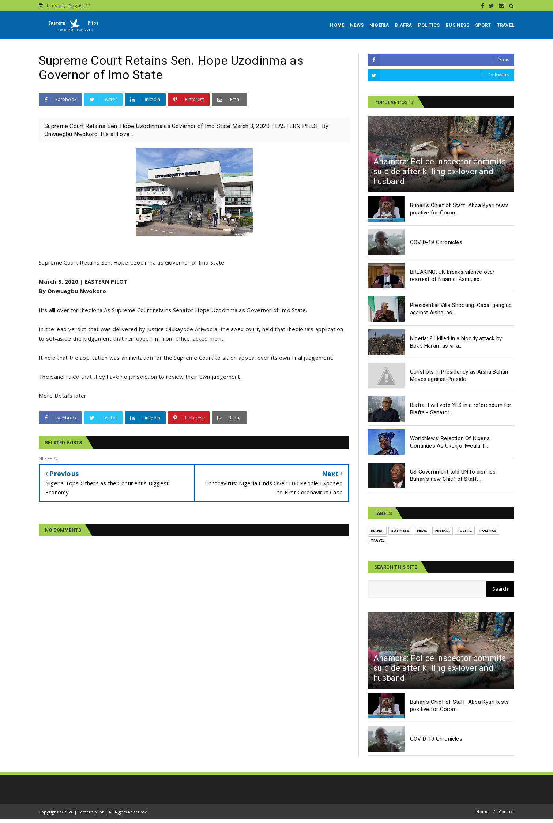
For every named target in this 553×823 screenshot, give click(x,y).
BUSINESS (457, 25)
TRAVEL (505, 25)
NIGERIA (379, 25)
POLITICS (429, 25)
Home (482, 811)
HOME (337, 25)
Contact (506, 811)
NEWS (357, 25)
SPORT (483, 25)
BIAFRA (403, 25)
